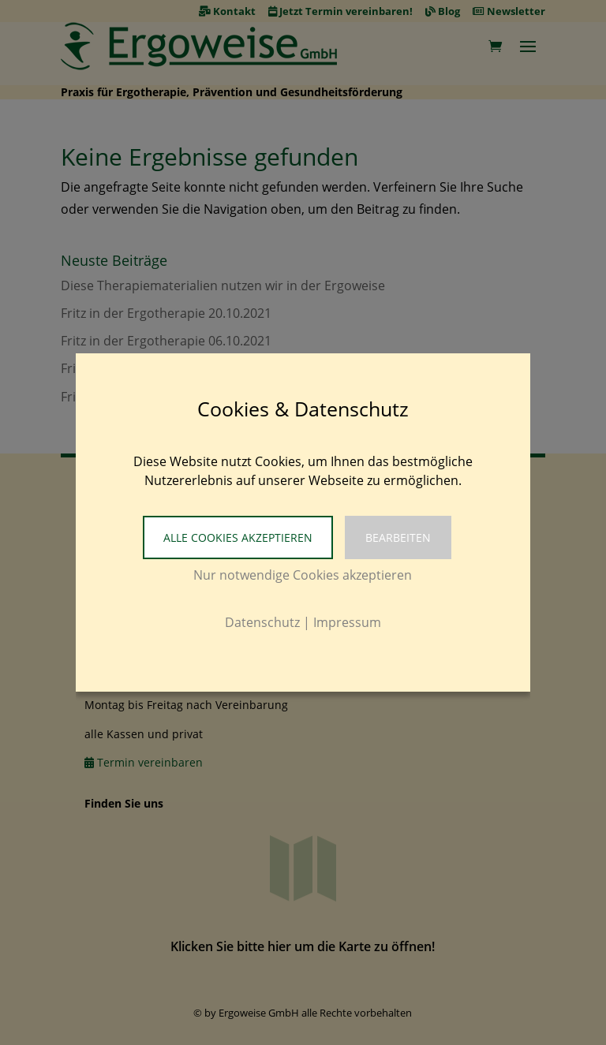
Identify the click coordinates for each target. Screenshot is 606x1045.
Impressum (347, 622)
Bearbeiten (398, 537)
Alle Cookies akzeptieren (237, 537)
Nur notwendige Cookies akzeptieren (302, 575)
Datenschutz (262, 622)
